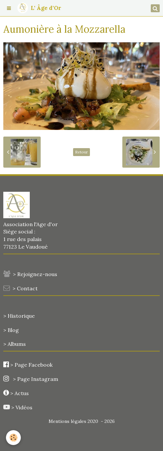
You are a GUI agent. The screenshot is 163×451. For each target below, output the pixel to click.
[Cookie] (13, 437)
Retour (81, 151)
